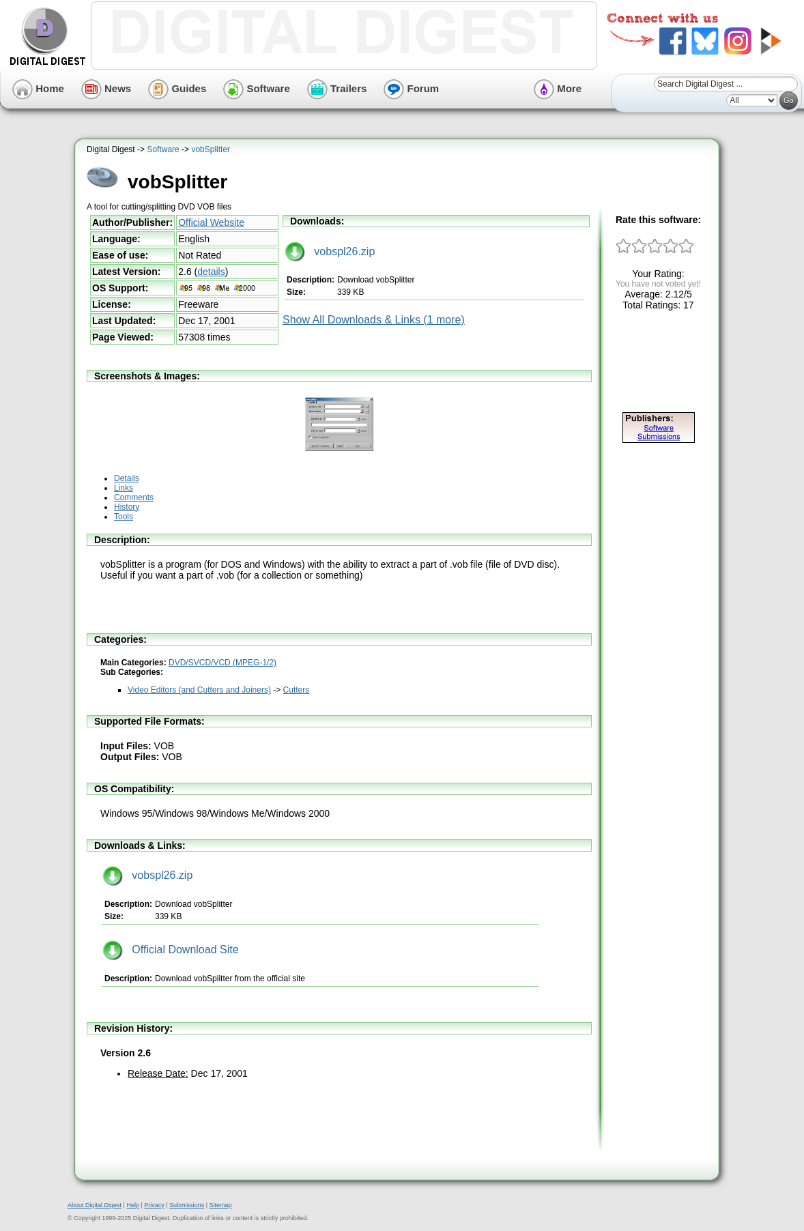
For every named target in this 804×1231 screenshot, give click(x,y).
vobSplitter (210, 149)
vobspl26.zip (330, 251)
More (558, 88)
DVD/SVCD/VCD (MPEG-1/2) (222, 662)
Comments (134, 497)
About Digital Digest (94, 1205)
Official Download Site (170, 949)
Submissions (186, 1205)
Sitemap (220, 1205)
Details (126, 478)
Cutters (296, 690)
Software (256, 88)
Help (132, 1205)
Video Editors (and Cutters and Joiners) (199, 690)
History (126, 507)
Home (38, 88)
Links (123, 488)
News (106, 88)
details (211, 271)
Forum (411, 88)
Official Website (211, 222)
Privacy (154, 1205)
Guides (177, 88)
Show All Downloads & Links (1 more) (374, 319)
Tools (123, 516)
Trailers (337, 88)
